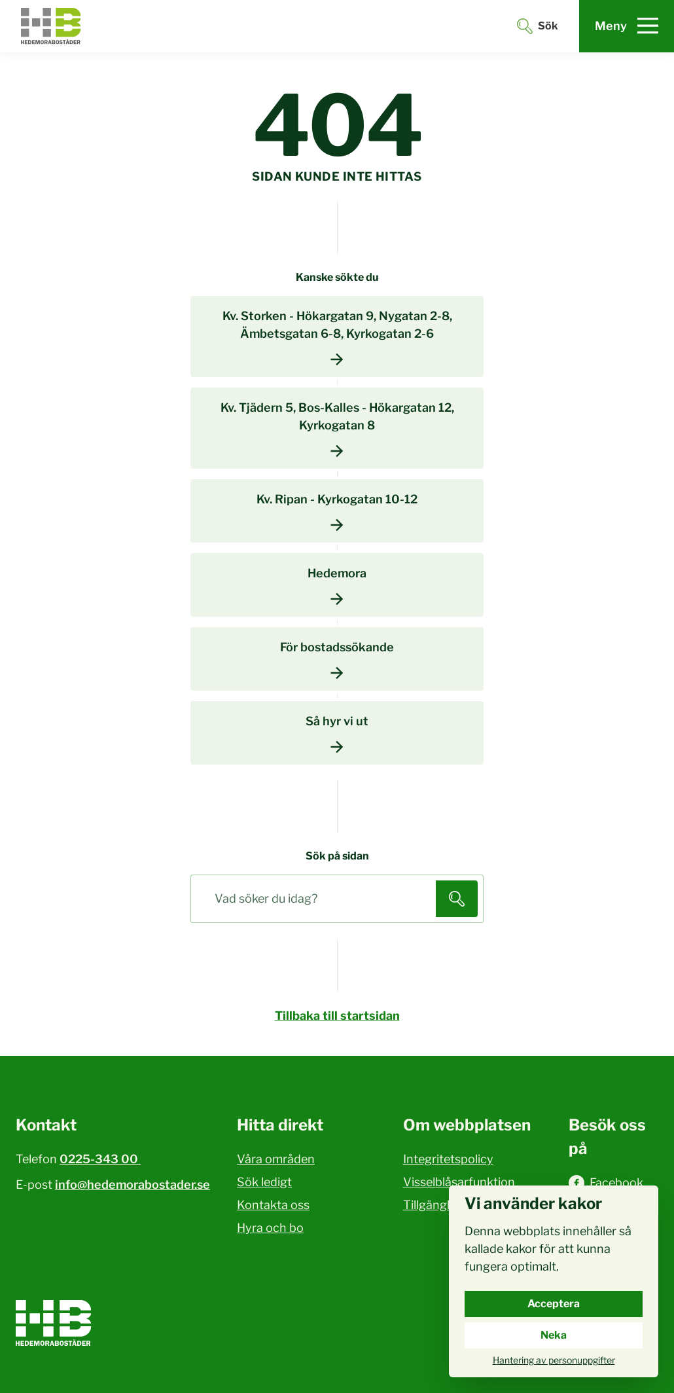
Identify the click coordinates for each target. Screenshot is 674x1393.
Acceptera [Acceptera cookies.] (553, 1303)
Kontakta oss (273, 1205)
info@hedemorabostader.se (132, 1184)
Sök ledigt (264, 1182)
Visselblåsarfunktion (459, 1182)
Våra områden (276, 1159)
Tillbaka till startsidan (337, 1015)
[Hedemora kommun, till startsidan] (51, 26)
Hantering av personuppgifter (554, 1360)
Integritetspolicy (448, 1159)
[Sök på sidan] (316, 898)
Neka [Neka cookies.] (554, 1335)
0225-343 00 (100, 1159)
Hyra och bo (270, 1228)
